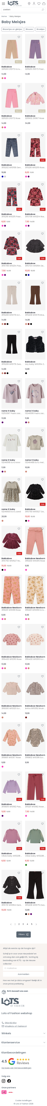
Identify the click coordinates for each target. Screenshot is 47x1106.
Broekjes (40, 29)
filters (23, 934)
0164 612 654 (10, 1022)
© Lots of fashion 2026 (23, 1104)
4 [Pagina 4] (27, 924)
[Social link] (4, 1081)
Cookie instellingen (23, 1100)
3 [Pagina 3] (23, 924)
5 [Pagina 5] (31, 924)
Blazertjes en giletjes (12, 29)
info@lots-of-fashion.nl (16, 1026)
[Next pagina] (36, 924)
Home (4, 16)
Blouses (29, 29)
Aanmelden (23, 974)
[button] (43, 4)
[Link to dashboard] (34, 3)
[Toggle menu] (3, 4)
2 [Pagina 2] (19, 924)
